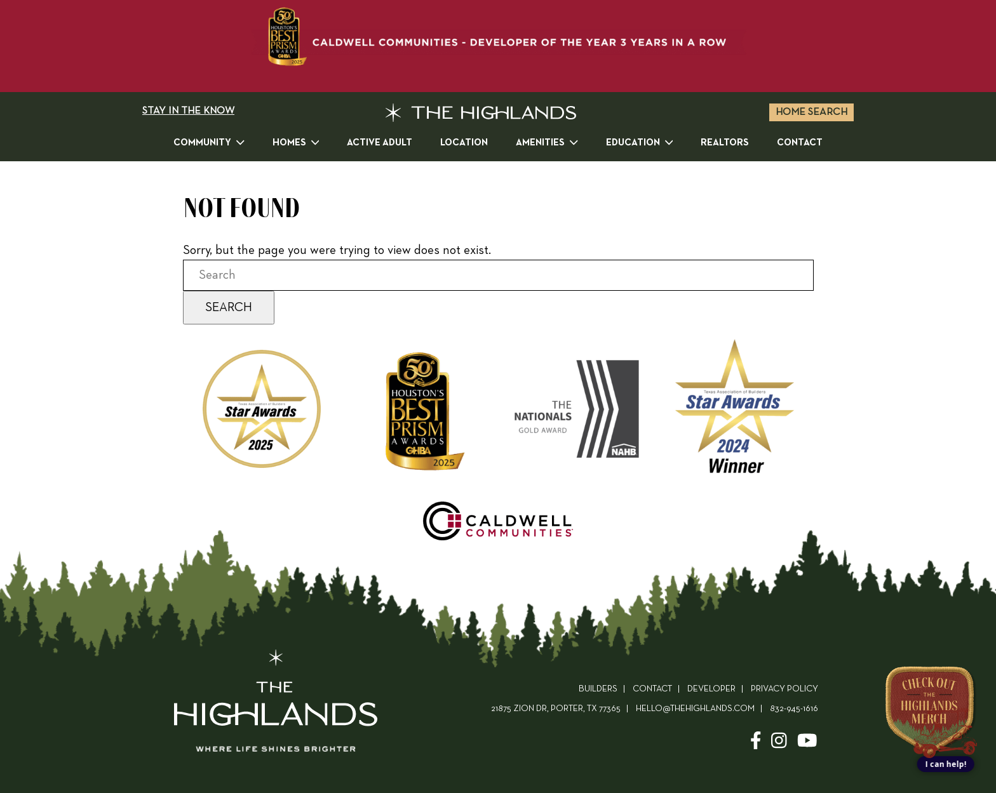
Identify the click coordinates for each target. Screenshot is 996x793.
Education (639, 141)
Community (209, 141)
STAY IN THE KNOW (188, 111)
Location (464, 142)
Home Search (811, 112)
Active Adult (379, 142)
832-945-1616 (794, 709)
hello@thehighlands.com (695, 709)
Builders (598, 689)
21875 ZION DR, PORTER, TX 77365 (556, 709)
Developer (711, 689)
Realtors (725, 142)
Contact (800, 142)
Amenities (547, 141)
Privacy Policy (784, 689)
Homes (296, 141)
